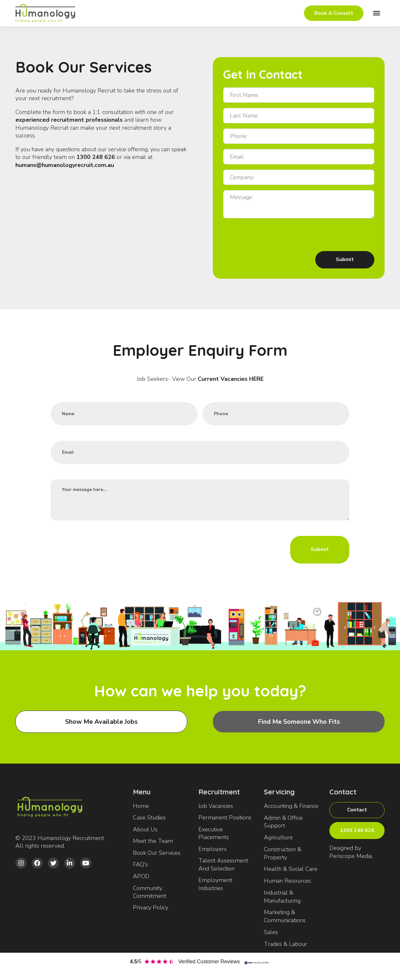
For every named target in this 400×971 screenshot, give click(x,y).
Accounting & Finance (291, 806)
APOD (141, 876)
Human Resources (287, 881)
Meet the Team (153, 841)
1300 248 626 (95, 157)
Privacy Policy (150, 907)
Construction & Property (282, 853)
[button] (377, 13)
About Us (145, 829)
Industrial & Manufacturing (282, 897)
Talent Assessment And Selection (223, 864)
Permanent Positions (224, 817)
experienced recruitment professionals (69, 120)
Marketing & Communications (285, 916)
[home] (47, 13)
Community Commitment (149, 892)
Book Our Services (156, 853)
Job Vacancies (215, 806)
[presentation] (272, 236)
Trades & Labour (285, 944)
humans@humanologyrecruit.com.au (64, 165)
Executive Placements (213, 833)
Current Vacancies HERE (231, 379)
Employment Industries (215, 884)
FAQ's (140, 864)
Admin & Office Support (283, 822)
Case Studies (149, 817)
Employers (212, 849)
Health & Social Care (290, 869)
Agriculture (278, 837)
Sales (271, 932)
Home (141, 806)
